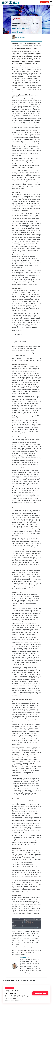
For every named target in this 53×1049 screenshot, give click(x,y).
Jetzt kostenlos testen (40, 993)
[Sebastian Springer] (14, 37)
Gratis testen (44, 2)
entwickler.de (10, 2)
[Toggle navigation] (10, 2)
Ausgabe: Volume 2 (36, 32)
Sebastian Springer (21, 37)
